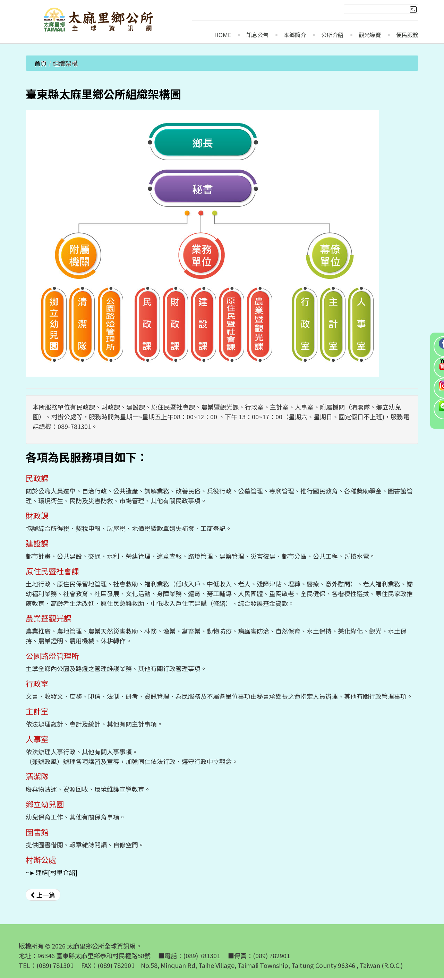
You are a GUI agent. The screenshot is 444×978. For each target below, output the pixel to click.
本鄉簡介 (295, 35)
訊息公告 (257, 35)
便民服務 (407, 35)
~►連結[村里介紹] (52, 872)
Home (222, 35)
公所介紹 (332, 35)
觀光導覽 (370, 35)
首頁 (40, 63)
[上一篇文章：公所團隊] (43, 895)
